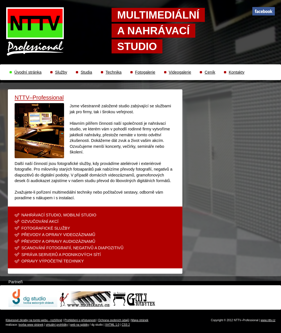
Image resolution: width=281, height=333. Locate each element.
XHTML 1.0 (112, 324)
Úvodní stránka (28, 72)
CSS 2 (126, 324)
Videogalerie (180, 72)
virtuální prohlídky (57, 324)
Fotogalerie (145, 72)
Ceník (210, 72)
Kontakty (236, 72)
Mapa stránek (139, 320)
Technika (114, 72)
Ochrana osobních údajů (113, 320)
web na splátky (79, 324)
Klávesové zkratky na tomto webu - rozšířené (34, 320)
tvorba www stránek (31, 324)
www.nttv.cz (268, 320)
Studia (86, 72)
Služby (61, 72)
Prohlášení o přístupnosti (80, 320)
